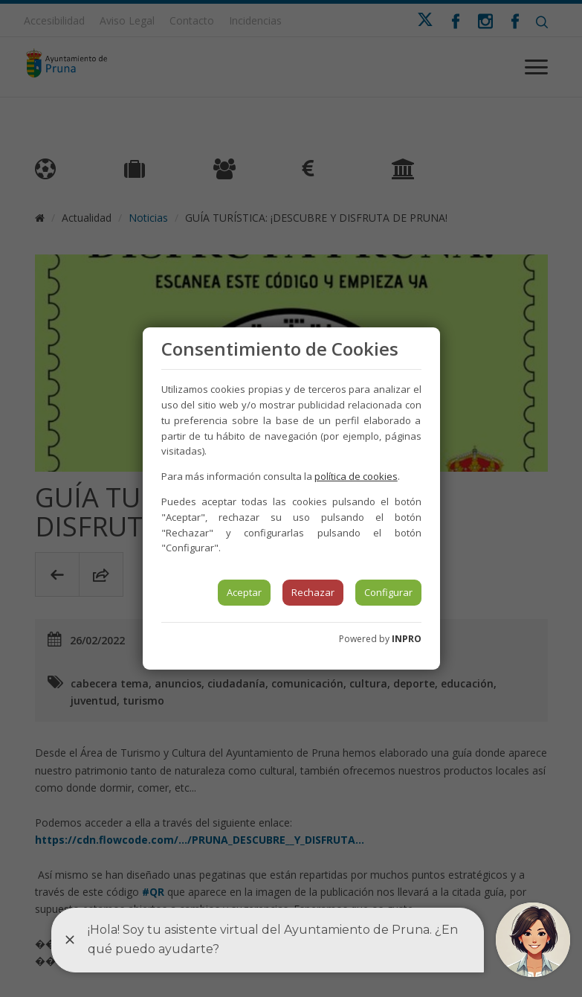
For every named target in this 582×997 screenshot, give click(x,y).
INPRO (406, 638)
